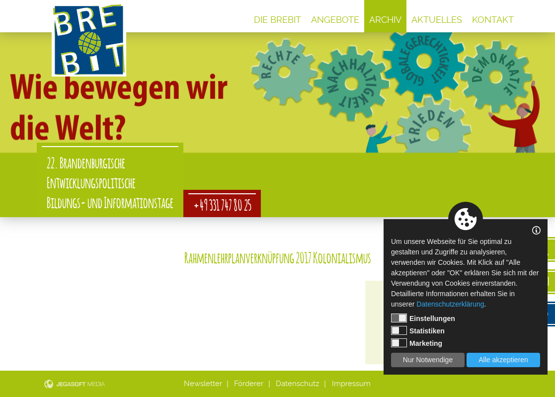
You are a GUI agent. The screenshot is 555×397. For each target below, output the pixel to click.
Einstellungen (423, 318)
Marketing (416, 342)
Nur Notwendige (428, 360)
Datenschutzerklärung (450, 304)
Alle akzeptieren (503, 360)
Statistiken (418, 330)
